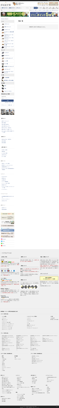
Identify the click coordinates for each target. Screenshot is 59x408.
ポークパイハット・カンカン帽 (8, 44)
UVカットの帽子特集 (20, 397)
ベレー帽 (6, 63)
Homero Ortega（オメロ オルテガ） (7, 335)
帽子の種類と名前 (5, 378)
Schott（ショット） (19, 341)
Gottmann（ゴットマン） (6, 348)
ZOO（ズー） (34, 357)
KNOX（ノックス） (5, 344)
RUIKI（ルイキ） (34, 363)
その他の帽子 (6, 77)
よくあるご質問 (51, 10)
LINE (3, 243)
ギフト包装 (4, 156)
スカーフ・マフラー (8, 91)
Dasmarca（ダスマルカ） (34, 344)
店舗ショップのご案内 (6, 163)
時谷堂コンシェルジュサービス (7, 165)
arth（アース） (32, 337)
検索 (36, 7)
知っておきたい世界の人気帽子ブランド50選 (8, 132)
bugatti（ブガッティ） (33, 342)
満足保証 (3, 151)
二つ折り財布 (4, 359)
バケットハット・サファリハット (8, 41)
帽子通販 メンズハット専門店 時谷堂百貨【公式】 (9, 311)
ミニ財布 (3, 360)
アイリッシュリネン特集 (21, 394)
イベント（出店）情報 (6, 183)
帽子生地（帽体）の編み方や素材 (7, 385)
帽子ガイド (37, 10)
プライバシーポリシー (6, 199)
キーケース (3, 366)
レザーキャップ (7, 69)
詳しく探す (40, 7)
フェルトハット (7, 29)
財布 (5, 85)
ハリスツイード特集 (20, 395)
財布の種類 (4, 142)
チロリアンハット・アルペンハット (8, 38)
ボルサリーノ (14, 10)
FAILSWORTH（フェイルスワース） (22, 335)
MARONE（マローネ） (20, 337)
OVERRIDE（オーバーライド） (35, 335)
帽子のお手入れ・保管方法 (6, 127)
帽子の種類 (4, 122)
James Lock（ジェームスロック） (7, 342)
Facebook (48, 388)
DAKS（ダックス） (19, 338)
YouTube (4, 245)
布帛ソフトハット (7, 26)
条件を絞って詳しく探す (9, 102)
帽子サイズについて (5, 121)
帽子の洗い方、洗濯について (7, 129)
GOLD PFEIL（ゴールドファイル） (37, 360)
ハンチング (10, 10)
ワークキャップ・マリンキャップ (8, 72)
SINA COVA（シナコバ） (34, 349)
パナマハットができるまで (6, 391)
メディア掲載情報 (5, 181)
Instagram (4, 239)
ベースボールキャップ (8, 58)
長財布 (3, 357)
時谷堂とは (4, 178)
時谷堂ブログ (4, 184)
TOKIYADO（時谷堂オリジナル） (35, 341)
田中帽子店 (18, 342)
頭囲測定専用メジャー (6, 166)
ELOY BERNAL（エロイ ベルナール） (8, 337)
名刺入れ (3, 364)
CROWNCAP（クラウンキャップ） (48, 341)
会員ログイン (4, 207)
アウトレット (3, 105)
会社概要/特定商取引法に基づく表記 (8, 197)
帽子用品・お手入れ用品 (8, 80)
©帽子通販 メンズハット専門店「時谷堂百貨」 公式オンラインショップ (29, 407)
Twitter (4, 241)
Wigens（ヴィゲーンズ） (6, 349)
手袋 (5, 88)
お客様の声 (18, 380)
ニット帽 (6, 60)
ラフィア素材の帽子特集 (21, 398)
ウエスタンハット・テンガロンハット (8, 35)
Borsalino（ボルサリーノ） (6, 341)
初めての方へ (32, 10)
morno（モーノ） (33, 338)
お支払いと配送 (45, 10)
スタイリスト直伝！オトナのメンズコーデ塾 (8, 187)
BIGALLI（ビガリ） (5, 338)
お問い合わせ (56, 10)
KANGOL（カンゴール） (20, 344)
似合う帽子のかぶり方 (6, 126)
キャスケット (6, 55)
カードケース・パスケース (6, 367)
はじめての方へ (4, 176)
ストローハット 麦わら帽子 (9, 32)
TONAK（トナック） (45, 338)
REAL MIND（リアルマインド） (37, 361)
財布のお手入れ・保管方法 (6, 139)
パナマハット (5, 10)
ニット (28, 322)
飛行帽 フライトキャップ (9, 66)
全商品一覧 (10, 105)
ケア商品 (3, 370)
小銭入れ (3, 363)
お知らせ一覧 (4, 200)
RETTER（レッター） (19, 345)
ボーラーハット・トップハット (8, 47)
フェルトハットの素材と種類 (6, 392)
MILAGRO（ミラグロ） (35, 356)
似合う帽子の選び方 (5, 124)
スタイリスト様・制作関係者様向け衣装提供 (8, 169)
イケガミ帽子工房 (33, 348)
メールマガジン (4, 189)
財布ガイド (41, 10)
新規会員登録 (4, 209)
